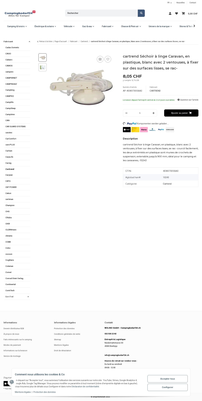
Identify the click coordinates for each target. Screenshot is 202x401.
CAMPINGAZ (11, 84)
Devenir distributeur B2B (14, 328)
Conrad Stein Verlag (14, 278)
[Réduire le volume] (126, 113)
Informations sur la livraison (15, 350)
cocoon (9, 254)
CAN (8, 120)
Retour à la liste (45, 41)
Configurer (166, 387)
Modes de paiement (12, 345)
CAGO (8, 53)
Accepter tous (166, 379)
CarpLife (9, 157)
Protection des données (46, 392)
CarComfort (11, 138)
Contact (192, 3)
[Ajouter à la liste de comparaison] (100, 59)
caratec (9, 132)
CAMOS (9, 65)
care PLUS (10, 144)
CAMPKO (10, 96)
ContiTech (10, 290)
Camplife (9, 102)
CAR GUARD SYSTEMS (16, 126)
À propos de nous (11, 334)
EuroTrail (9, 296)
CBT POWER (11, 187)
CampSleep (11, 108)
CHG (8, 211)
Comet (8, 272)
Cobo (8, 248)
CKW (8, 223)
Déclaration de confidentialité (87, 386)
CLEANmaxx (11, 229)
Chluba (9, 217)
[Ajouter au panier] (39, 51)
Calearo (9, 59)
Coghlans (10, 260)
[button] (169, 13)
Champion (10, 205)
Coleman (9, 266)
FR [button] (168, 3)
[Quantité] (140, 113)
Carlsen (9, 151)
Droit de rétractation (62, 350)
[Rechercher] (101, 13)
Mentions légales (24, 392)
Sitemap (57, 339)
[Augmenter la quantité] (153, 113)
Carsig (8, 163)
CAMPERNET (11, 78)
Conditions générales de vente (67, 334)
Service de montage (12, 356)
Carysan (9, 175)
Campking (10, 90)
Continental (11, 284)
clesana (9, 235)
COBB (8, 242)
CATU (8, 181)
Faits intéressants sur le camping (18, 339)
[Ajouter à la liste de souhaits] (108, 59)
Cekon (8, 193)
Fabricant (8, 41)
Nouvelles (181, 3)
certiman (9, 199)
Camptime (10, 114)
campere (9, 72)
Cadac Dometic (12, 47)
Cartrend (167, 183)
